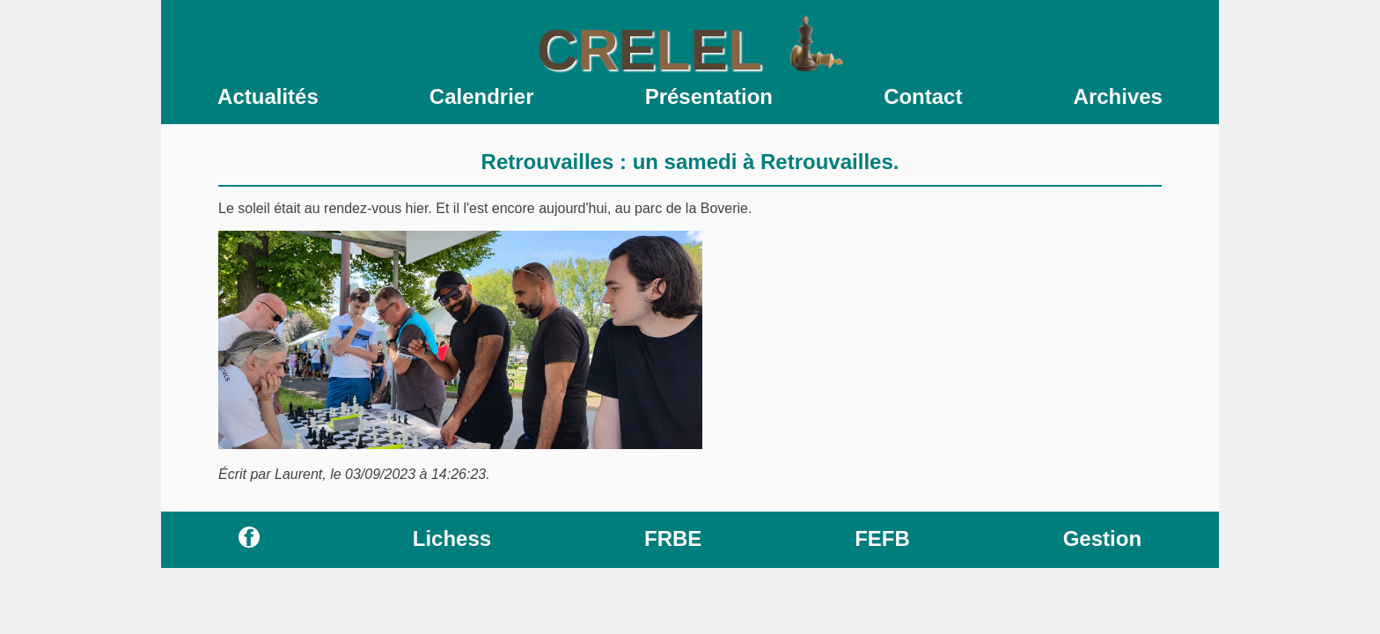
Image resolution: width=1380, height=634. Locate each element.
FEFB (882, 538)
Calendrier (481, 96)
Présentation (709, 96)
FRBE (672, 538)
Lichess (452, 538)
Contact (923, 96)
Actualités (268, 96)
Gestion (1102, 538)
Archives (1118, 96)
